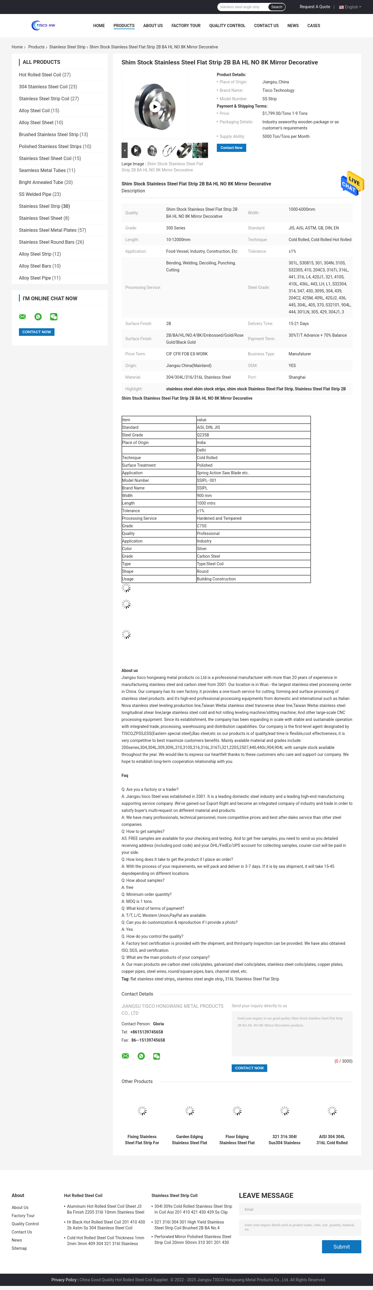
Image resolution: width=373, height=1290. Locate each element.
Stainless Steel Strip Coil (44, 98)
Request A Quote (315, 6)
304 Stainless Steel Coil (43, 86)
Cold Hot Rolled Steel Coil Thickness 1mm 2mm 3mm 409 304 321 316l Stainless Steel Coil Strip (105, 1241)
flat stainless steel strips (153, 979)
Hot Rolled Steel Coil (40, 75)
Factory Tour (186, 25)
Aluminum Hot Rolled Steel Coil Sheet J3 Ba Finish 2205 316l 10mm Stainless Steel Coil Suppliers (105, 1210)
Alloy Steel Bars (35, 266)
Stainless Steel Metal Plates (48, 230)
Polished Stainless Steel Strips (50, 146)
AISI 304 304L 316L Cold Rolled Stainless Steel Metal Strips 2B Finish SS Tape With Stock (332, 1139)
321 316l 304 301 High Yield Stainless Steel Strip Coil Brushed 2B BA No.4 (189, 1225)
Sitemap (19, 1248)
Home (99, 25)
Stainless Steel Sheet (40, 218)
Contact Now (231, 147)
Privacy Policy (64, 1279)
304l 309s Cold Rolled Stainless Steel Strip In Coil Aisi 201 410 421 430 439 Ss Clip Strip (193, 1210)
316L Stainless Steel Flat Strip (252, 979)
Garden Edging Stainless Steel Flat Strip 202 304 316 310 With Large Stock (189, 1139)
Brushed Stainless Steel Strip (48, 134)
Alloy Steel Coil (34, 110)
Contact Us (266, 25)
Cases (313, 25)
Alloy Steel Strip (35, 254)
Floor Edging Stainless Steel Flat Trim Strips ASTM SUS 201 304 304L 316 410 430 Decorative (237, 1139)
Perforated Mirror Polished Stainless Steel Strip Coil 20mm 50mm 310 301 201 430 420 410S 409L (192, 1240)
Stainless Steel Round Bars (47, 242)
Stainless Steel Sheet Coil (45, 158)
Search (276, 7)
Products (124, 25)
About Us (153, 25)
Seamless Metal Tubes (42, 170)
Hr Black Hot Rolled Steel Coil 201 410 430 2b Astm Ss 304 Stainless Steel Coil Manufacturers (106, 1226)
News (293, 25)
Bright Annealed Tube (41, 182)
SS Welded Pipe (35, 194)
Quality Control (227, 25)
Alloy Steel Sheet (36, 122)
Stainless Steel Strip (67, 47)
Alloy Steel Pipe (35, 278)
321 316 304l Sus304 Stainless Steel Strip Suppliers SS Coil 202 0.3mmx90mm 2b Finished (284, 1139)
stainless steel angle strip (200, 979)
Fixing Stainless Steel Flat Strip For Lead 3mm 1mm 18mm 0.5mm (142, 1139)
